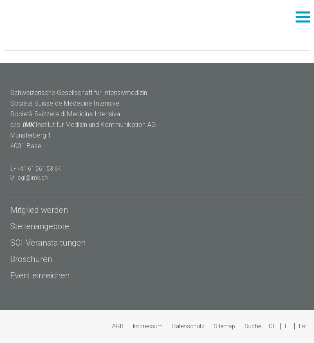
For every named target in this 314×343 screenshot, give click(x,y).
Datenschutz (189, 326)
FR (302, 326)
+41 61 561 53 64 (39, 168)
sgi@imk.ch (33, 177)
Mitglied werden (39, 210)
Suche (252, 326)
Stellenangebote (39, 226)
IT (288, 326)
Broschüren (31, 259)
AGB (118, 326)
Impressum (148, 326)
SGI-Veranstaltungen (47, 243)
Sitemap (225, 326)
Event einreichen (40, 275)
